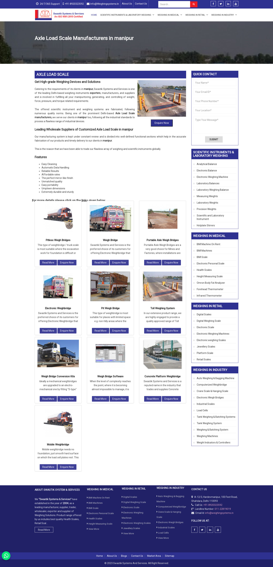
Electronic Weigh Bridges (210, 397)
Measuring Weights (207, 196)
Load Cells (202, 410)
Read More (48, 181)
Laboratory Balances (208, 183)
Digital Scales (204, 314)
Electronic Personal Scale (210, 263)
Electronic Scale (205, 327)
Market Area (154, 555)
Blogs (124, 555)
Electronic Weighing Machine (212, 177)
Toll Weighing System (162, 227)
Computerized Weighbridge (85, 46)
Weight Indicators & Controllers (213, 442)
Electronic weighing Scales (211, 340)
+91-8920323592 (74, 3)
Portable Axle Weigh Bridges (163, 159)
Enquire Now (162, 101)
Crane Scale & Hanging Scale (212, 391)
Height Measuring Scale (210, 276)
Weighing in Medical (170, 14)
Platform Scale (205, 353)
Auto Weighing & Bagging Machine (215, 378)
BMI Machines (204, 250)
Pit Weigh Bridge (110, 227)
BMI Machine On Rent (208, 244)
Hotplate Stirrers (206, 225)
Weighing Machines (207, 436)
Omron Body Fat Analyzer (211, 282)
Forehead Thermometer (210, 289)
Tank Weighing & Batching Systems (216, 416)
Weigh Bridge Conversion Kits (58, 295)
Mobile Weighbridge (58, 363)
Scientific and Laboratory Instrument (210, 217)
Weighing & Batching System (212, 429)
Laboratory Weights (207, 202)
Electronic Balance (207, 170)
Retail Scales (204, 359)
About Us (127, 3)
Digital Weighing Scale (209, 320)
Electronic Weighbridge (58, 227)
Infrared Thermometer (209, 295)
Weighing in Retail (196, 14)
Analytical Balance (207, 164)
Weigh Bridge (110, 159)
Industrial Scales (206, 404)
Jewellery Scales (206, 346)
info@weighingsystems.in (104, 3)
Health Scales (204, 270)
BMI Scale (202, 257)
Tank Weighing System (209, 423)
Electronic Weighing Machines (213, 333)
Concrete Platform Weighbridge (163, 295)
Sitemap (169, 555)
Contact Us (141, 3)
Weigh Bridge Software (110, 295)
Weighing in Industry (224, 14)
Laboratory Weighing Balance (213, 189)
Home (94, 15)
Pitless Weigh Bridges (58, 159)
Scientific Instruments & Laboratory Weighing (127, 14)
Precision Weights (206, 209)
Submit (213, 139)
